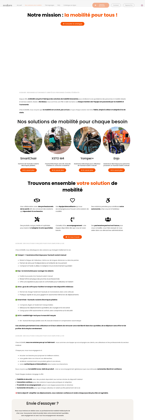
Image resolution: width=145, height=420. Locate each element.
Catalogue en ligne (69, 5)
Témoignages (49, 5)
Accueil (19, 5)
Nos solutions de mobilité (33, 5)
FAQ (58, 5)
